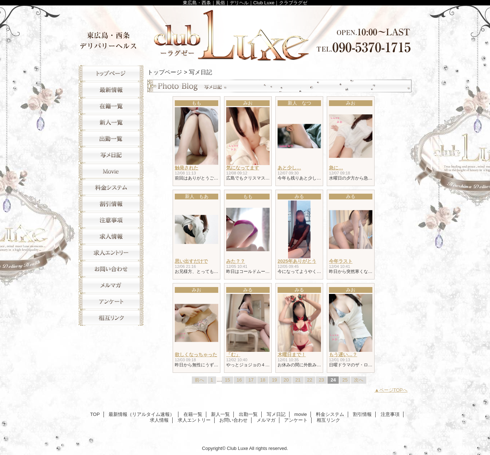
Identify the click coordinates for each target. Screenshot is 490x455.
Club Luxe (245, 33)
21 (297, 380)
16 (239, 380)
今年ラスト (340, 261)
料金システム (111, 187)
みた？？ (235, 261)
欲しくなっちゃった (196, 354)
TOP (111, 73)
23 (321, 380)
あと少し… (289, 167)
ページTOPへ (393, 390)
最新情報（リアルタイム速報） (111, 89)
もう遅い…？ (343, 354)
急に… (336, 167)
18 (262, 380)
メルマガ (111, 285)
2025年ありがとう (297, 261)
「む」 (233, 354)
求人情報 (111, 236)
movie (111, 171)
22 (309, 380)
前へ (199, 380)
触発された (186, 167)
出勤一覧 (111, 138)
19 (274, 380)
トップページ (164, 72)
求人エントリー (111, 252)
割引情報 (111, 203)
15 (227, 380)
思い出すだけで (191, 261)
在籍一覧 (111, 106)
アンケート (111, 301)
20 (286, 380)
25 (344, 380)
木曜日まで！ (292, 354)
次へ (358, 380)
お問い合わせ (111, 269)
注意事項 (111, 220)
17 (250, 380)
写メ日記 (111, 155)
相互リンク (111, 317)
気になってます (242, 167)
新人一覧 (111, 122)
